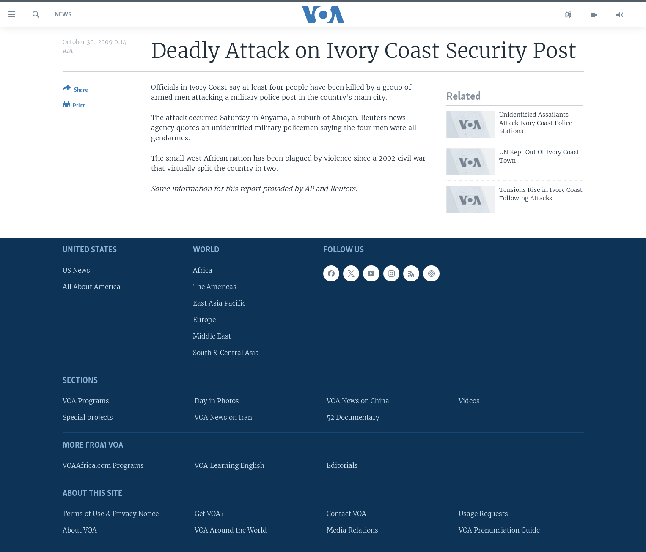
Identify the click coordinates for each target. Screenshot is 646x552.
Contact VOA (346, 514)
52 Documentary (353, 417)
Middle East (212, 336)
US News (76, 270)
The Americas (214, 287)
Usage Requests (483, 514)
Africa (202, 270)
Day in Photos (217, 401)
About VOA (80, 530)
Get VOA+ (210, 514)
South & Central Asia (226, 353)
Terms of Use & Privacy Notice (111, 514)
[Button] (75, 90)
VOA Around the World (231, 530)
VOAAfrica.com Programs (103, 466)
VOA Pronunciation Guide (499, 530)
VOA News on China (358, 401)
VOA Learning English (229, 466)
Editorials (342, 466)
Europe (204, 320)
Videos (469, 401)
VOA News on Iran (223, 417)
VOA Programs (86, 401)
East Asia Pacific (219, 303)
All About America (92, 287)
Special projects (88, 417)
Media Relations (352, 530)
